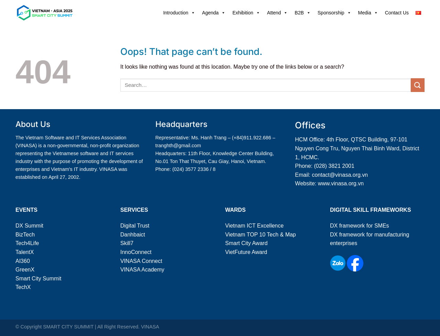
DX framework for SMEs (359, 226)
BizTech (25, 234)
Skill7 (126, 243)
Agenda (214, 13)
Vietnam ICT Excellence (254, 226)
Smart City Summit (38, 278)
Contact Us (397, 12)
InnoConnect (136, 252)
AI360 (22, 261)
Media (368, 13)
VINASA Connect (141, 261)
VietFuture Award (246, 252)
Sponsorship (334, 13)
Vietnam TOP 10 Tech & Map (260, 234)
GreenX (24, 270)
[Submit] (418, 85)
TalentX (24, 252)
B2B (302, 13)
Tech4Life (27, 243)
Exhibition (246, 13)
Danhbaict (132, 234)
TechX (23, 287)
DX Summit (29, 226)
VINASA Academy (142, 270)
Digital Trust (134, 226)
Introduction (179, 13)
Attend (277, 13)
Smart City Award (246, 243)
